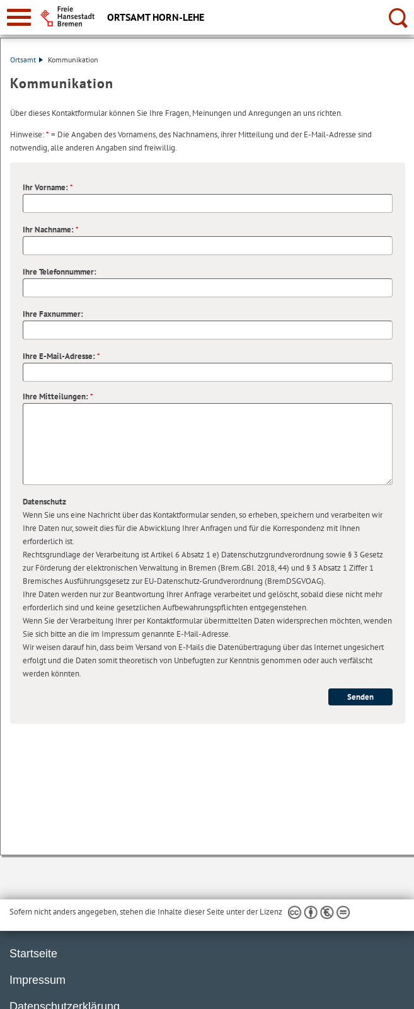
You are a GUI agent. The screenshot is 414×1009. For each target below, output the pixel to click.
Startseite (33, 953)
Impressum (37, 980)
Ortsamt (26, 59)
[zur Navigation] (19, 17)
